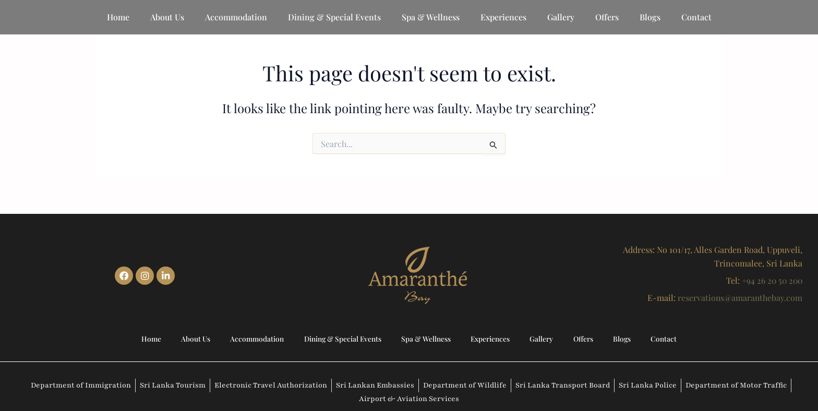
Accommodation (236, 16)
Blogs (650, 16)
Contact (696, 16)
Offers (607, 16)
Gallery (560, 16)
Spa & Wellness (431, 16)
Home (118, 16)
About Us (167, 16)
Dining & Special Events (334, 16)
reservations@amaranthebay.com (739, 296)
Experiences (503, 16)
